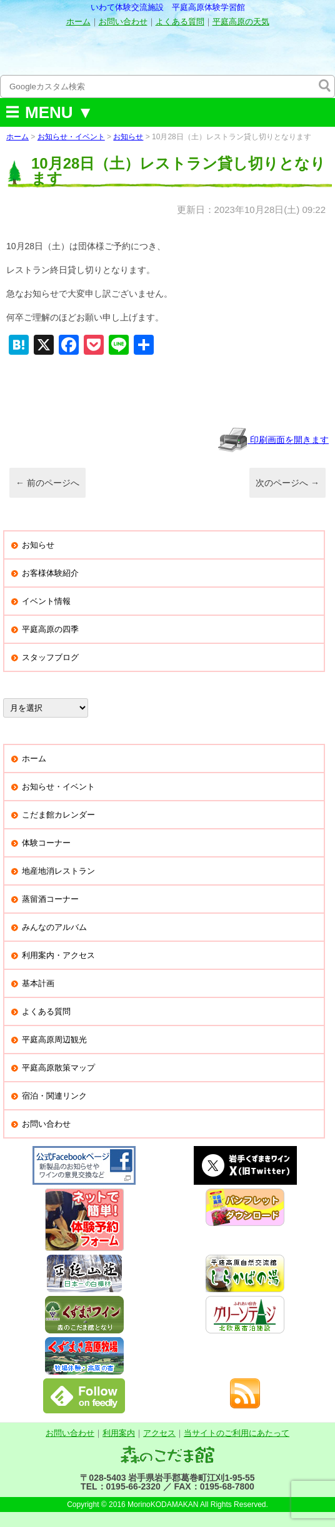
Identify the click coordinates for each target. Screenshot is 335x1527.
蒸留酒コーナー (50, 899)
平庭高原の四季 (50, 629)
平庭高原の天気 (240, 21)
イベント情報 (46, 601)
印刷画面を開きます (273, 440)
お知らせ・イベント (71, 136)
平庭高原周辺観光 (54, 1039)
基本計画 (38, 983)
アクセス (159, 1433)
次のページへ (287, 483)
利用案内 (118, 1433)
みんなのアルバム (54, 927)
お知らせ (128, 136)
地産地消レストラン (58, 871)
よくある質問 (180, 21)
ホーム (78, 21)
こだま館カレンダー (58, 814)
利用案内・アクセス (58, 955)
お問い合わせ (123, 21)
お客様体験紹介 (50, 573)
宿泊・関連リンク (54, 1095)
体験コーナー (46, 843)
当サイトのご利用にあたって (236, 1433)
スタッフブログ (50, 657)
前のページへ (47, 483)
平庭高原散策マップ (58, 1067)
